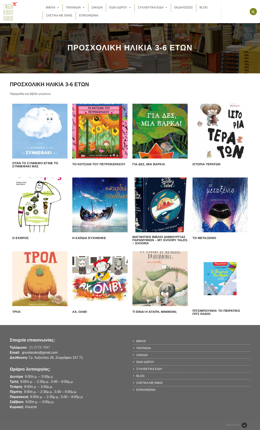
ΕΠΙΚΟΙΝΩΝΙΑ (88, 15)
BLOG (203, 7)
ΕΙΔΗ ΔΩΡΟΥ (120, 7)
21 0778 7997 (39, 347)
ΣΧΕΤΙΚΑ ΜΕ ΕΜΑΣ (59, 15)
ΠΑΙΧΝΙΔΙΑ (75, 7)
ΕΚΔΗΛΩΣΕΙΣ (183, 7)
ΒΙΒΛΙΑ (52, 7)
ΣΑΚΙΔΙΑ (97, 7)
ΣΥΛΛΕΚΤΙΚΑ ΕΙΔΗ (153, 7)
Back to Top (237, 425)
